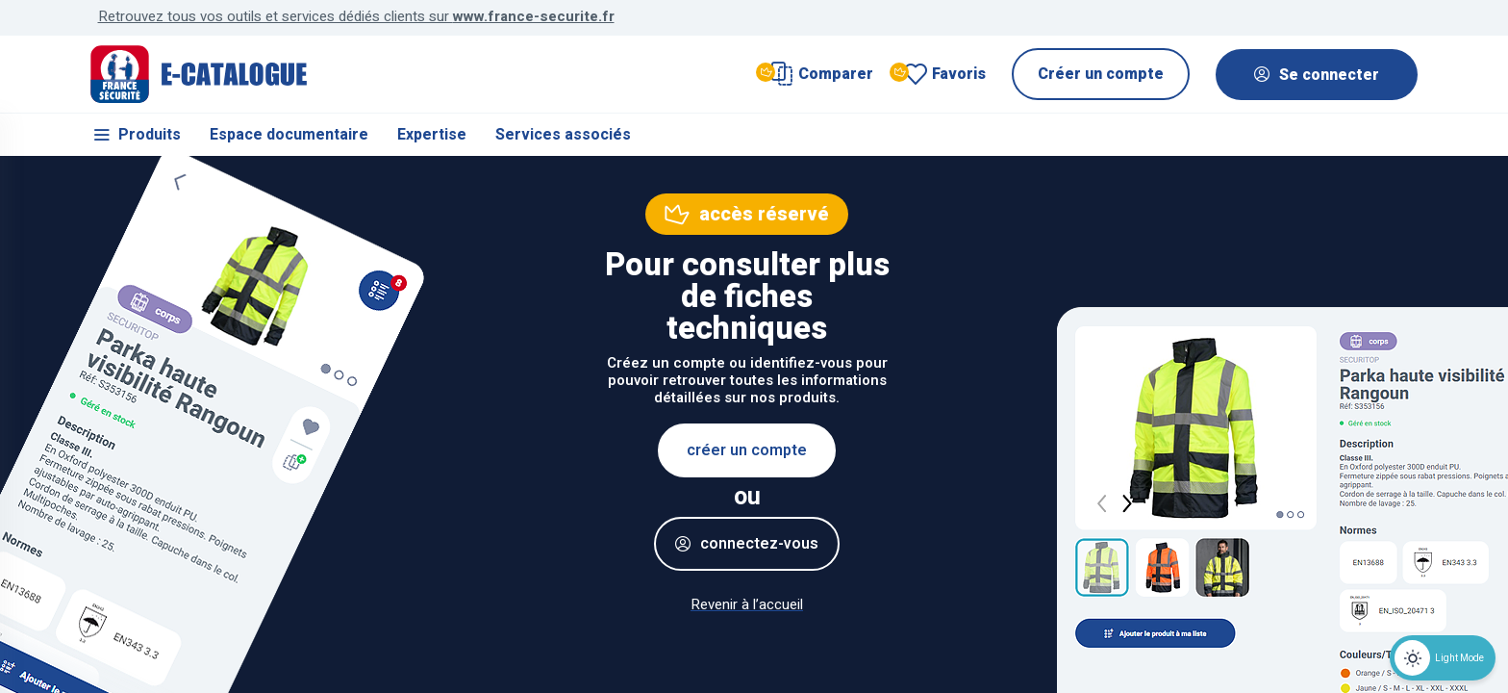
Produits (135, 134)
